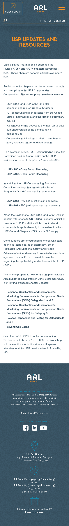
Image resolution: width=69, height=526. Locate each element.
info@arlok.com (38, 491)
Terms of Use (41, 413)
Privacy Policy (27, 413)
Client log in (13, 12)
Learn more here (34, 512)
